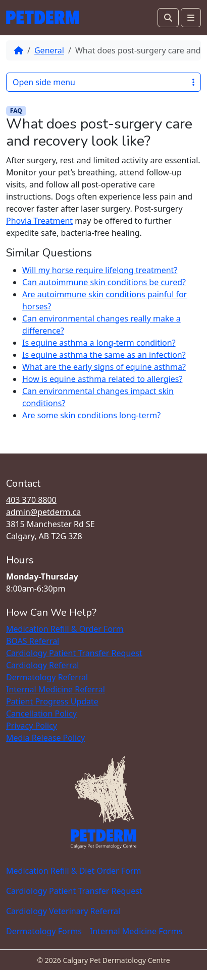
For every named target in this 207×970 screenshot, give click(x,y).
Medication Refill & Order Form (65, 628)
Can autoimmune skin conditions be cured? (104, 282)
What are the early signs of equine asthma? (104, 366)
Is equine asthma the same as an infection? (104, 354)
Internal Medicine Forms (136, 931)
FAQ (16, 110)
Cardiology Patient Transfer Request (74, 653)
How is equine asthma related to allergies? (102, 378)
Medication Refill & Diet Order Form (73, 870)
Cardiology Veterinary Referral (63, 911)
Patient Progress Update (52, 701)
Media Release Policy (45, 737)
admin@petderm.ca (43, 512)
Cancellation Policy (41, 713)
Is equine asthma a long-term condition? (99, 342)
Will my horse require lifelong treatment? (99, 270)
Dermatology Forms (44, 931)
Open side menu (103, 82)
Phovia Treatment (39, 220)
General (49, 50)
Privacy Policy (31, 725)
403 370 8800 (31, 499)
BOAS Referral (32, 640)
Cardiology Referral (42, 665)
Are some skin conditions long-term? (91, 415)
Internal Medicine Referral (55, 689)
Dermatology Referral (47, 677)
